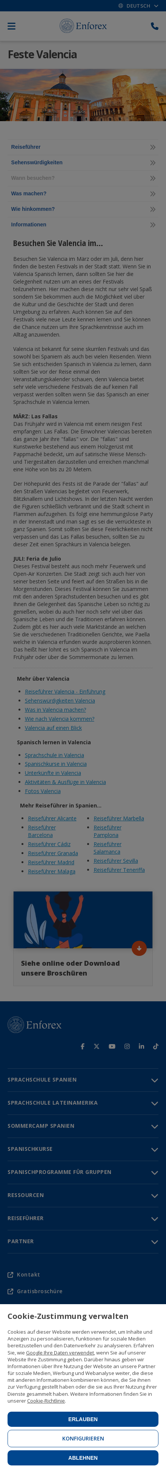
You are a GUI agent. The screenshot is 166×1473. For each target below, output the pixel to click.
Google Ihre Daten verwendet (60, 1352)
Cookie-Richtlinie (46, 1400)
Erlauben (83, 1419)
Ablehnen (83, 1458)
